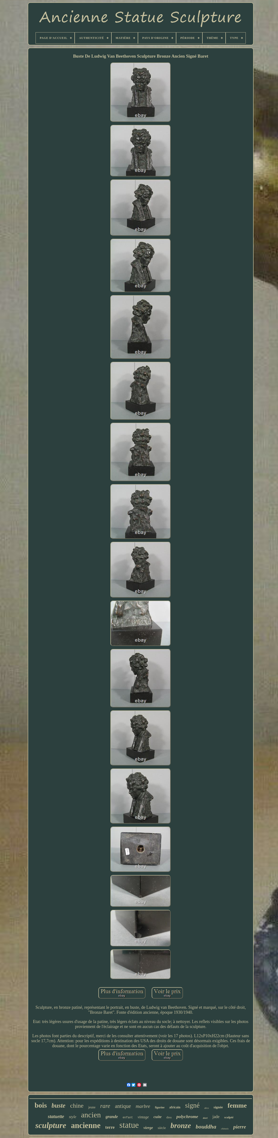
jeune (91, 1107)
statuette (56, 1116)
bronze (181, 1125)
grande (111, 1116)
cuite (158, 1117)
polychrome (187, 1116)
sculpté (228, 1117)
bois (41, 1105)
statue (129, 1125)
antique (123, 1106)
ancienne (85, 1125)
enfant (128, 1117)
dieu (169, 1117)
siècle (162, 1128)
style (72, 1117)
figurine (160, 1107)
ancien (91, 1114)
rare (105, 1106)
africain (174, 1107)
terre (110, 1127)
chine (76, 1105)
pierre (239, 1127)
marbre (143, 1106)
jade (215, 1116)
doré (205, 1117)
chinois (224, 1128)
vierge (148, 1128)
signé (192, 1105)
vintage (143, 1117)
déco (206, 1108)
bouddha (206, 1127)
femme (237, 1105)
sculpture (50, 1125)
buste (59, 1105)
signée (218, 1107)
